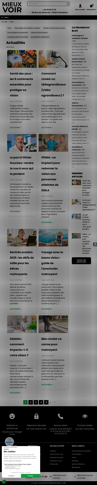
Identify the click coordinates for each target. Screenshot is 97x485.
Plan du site (54, 464)
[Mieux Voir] (12, 7)
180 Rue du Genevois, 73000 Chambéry (50, 12)
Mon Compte (78, 446)
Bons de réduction (78, 464)
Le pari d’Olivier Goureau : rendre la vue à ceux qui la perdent (81, 222)
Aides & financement (39, 32)
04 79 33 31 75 (50, 9)
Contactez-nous (56, 461)
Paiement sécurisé (56, 457)
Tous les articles (81, 261)
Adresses (75, 461)
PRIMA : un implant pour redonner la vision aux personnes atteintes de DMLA (50, 174)
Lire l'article (16, 127)
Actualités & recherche (40, 37)
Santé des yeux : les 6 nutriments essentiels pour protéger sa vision (21, 84)
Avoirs (74, 457)
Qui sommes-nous (56, 454)
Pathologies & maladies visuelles (27, 28)
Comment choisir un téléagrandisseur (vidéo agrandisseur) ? (53, 84)
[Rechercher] (48, 4)
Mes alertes (76, 467)
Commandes (76, 454)
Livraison (53, 451)
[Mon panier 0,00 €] (91, 7)
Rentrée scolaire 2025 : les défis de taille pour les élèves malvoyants (22, 263)
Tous (9, 28)
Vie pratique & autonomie (17, 32)
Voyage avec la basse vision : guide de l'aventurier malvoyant (52, 263)
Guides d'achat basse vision (54, 28)
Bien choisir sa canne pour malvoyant (51, 344)
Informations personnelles (81, 451)
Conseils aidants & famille (17, 37)
